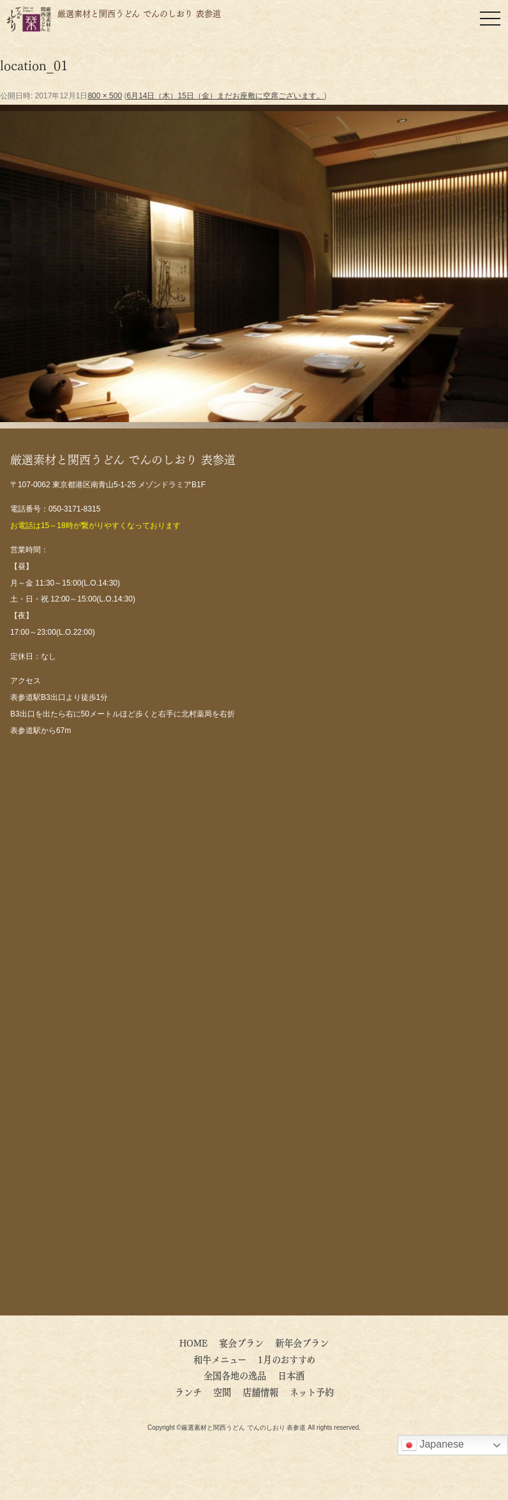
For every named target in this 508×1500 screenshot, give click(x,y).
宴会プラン (241, 1342)
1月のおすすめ (286, 1359)
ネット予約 (312, 1391)
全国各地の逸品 (235, 1375)
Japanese (432, 1445)
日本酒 (291, 1375)
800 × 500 (104, 95)
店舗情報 (260, 1391)
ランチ (188, 1391)
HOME (193, 1342)
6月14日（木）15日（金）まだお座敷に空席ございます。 (225, 95)
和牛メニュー (219, 1359)
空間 (222, 1391)
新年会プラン (302, 1342)
